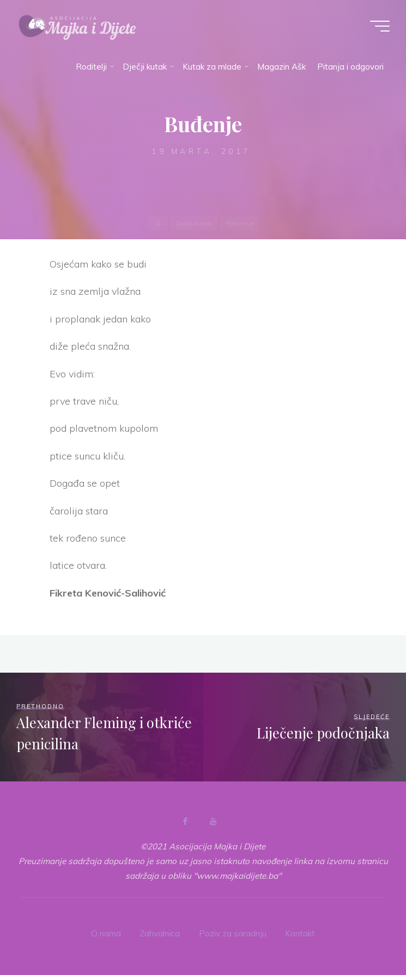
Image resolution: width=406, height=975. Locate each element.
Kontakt (300, 933)
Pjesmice (201, 99)
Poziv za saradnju (232, 933)
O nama (106, 933)
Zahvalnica (160, 933)
